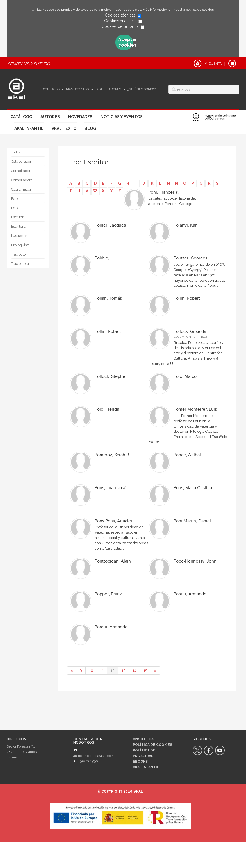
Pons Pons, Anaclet (113, 521)
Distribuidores (108, 89)
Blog (90, 128)
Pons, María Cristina (193, 488)
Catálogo (21, 116)
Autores (50, 116)
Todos (15, 152)
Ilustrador (19, 236)
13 (124, 670)
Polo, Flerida (107, 409)
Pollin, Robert (187, 298)
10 (91, 670)
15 (145, 670)
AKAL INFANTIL (146, 767)
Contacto (51, 89)
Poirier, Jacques (110, 225)
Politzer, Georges (190, 258)
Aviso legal (144, 739)
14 (134, 670)
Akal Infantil (29, 128)
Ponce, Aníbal (187, 455)
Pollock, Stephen (111, 376)
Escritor (17, 217)
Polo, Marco (185, 376)
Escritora (18, 226)
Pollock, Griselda (190, 331)
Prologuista (20, 245)
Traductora (20, 263)
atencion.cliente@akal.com (93, 756)
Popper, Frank (108, 594)
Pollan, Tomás (108, 298)
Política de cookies (152, 745)
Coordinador (21, 189)
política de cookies (200, 10)
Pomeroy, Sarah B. (112, 455)
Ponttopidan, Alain (113, 561)
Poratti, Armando (190, 594)
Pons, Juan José (110, 488)
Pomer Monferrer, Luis (195, 409)
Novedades (80, 116)
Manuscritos (77, 89)
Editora (17, 208)
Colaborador (21, 161)
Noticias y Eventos (122, 116)
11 (102, 670)
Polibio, (102, 258)
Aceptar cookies (125, 42)
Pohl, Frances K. (164, 192)
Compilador (21, 171)
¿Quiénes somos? (141, 89)
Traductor (19, 254)
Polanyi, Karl (186, 225)
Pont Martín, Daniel (192, 521)
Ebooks (140, 762)
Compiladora (22, 180)
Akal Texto (64, 128)
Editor (16, 199)
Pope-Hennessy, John (195, 561)
